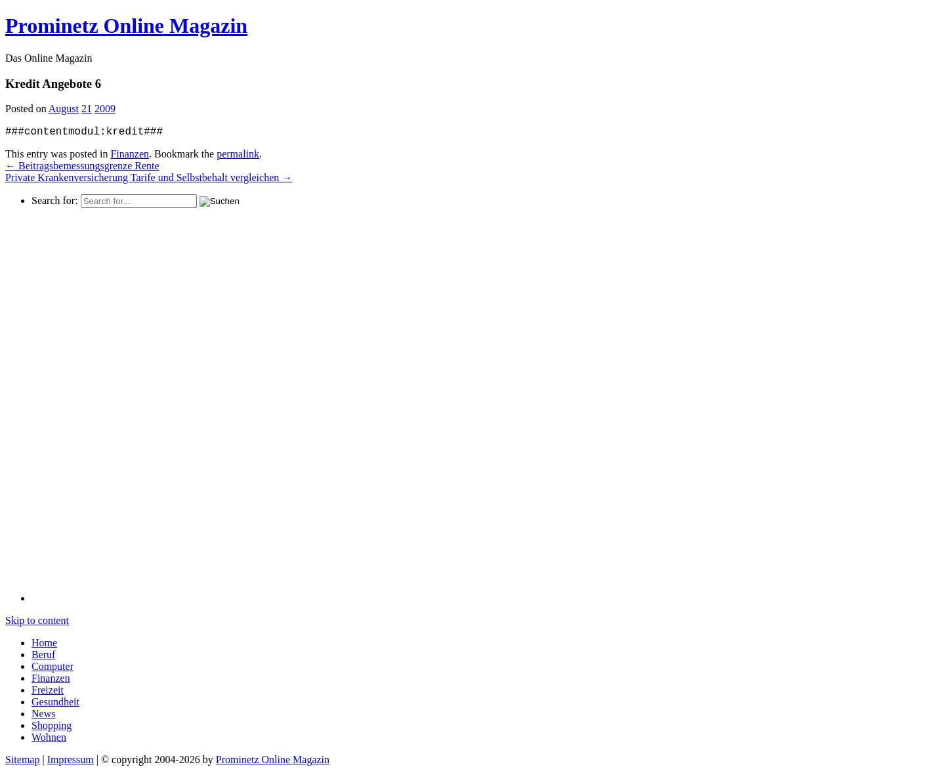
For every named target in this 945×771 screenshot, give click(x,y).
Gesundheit (55, 701)
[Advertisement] (84, 405)
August (64, 108)
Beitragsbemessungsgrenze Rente (82, 165)
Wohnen (49, 737)
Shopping (52, 725)
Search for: (55, 200)
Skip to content (37, 620)
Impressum (70, 759)
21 (86, 108)
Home (44, 642)
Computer (53, 666)
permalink (238, 153)
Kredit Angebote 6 (53, 84)
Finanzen (129, 153)
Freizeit (48, 690)
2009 (105, 108)
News (43, 713)
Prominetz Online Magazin (272, 759)
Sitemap (22, 759)
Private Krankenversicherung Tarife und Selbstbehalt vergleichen (148, 177)
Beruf (43, 654)
